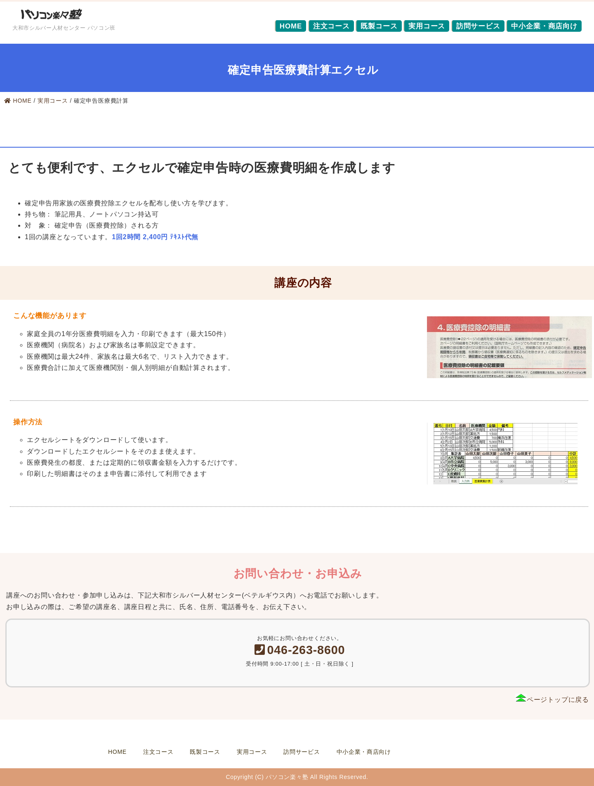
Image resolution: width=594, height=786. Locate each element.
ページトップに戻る (552, 699)
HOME (291, 26)
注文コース (331, 26)
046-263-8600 (300, 650)
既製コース (379, 26)
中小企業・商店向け (544, 26)
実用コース (426, 26)
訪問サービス (478, 26)
